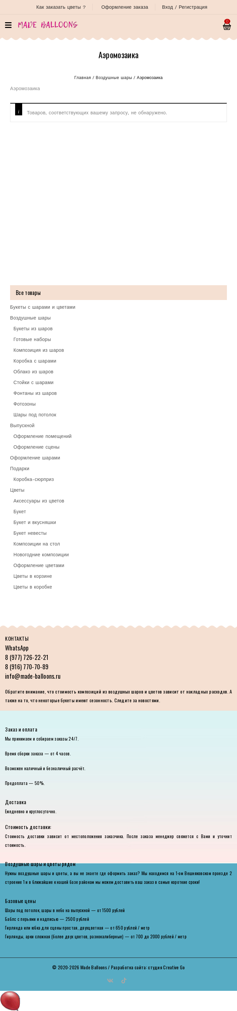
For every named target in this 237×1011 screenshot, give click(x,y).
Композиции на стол (36, 544)
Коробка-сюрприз (33, 479)
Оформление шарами (35, 457)
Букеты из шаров (33, 328)
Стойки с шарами (33, 382)
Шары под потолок (34, 414)
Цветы (17, 490)
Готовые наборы (32, 339)
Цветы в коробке (32, 587)
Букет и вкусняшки (34, 522)
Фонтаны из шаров (35, 393)
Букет (19, 511)
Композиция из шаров (38, 350)
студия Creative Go (166, 967)
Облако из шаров (33, 371)
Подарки (19, 468)
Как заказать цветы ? (61, 7)
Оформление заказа (124, 7)
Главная (82, 77)
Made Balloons (93, 967)
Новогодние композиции (41, 554)
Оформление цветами (38, 565)
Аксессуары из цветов (38, 500)
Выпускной (22, 425)
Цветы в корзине (32, 576)
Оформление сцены (36, 447)
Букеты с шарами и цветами (42, 307)
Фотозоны (24, 404)
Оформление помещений (42, 436)
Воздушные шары (114, 77)
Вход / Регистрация (184, 7)
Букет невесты (30, 533)
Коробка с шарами (34, 361)
